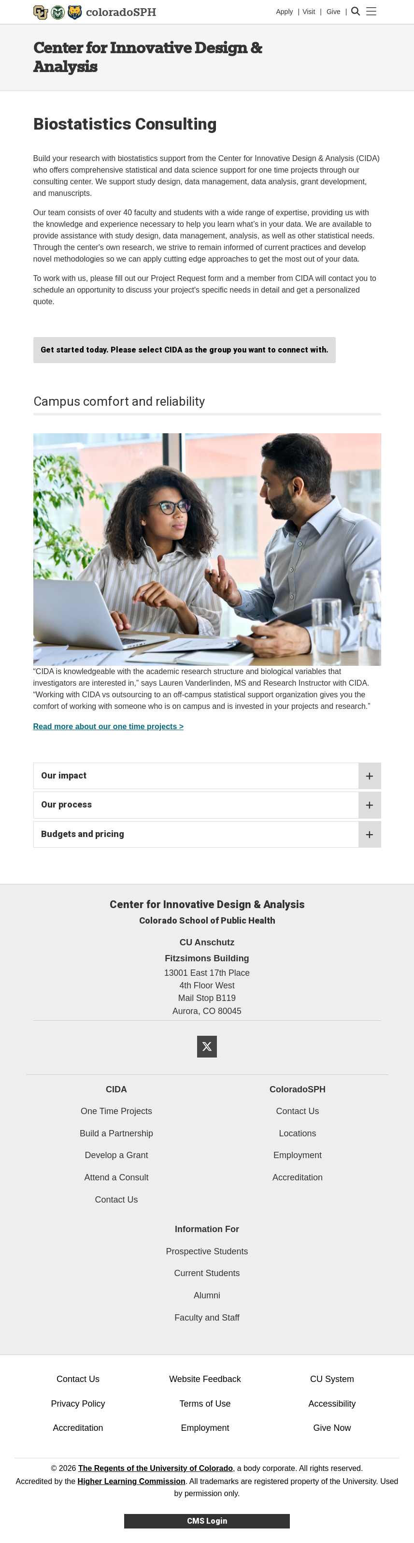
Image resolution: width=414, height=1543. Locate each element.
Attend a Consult (116, 1177)
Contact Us (116, 1200)
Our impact (211, 776)
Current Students (207, 1273)
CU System (332, 1379)
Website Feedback (205, 1379)
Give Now (332, 1428)
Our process (211, 805)
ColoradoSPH (298, 1089)
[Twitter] (207, 1061)
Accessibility (332, 1404)
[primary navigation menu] (371, 11)
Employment (297, 1155)
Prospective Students (207, 1251)
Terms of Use (204, 1404)
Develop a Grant (116, 1155)
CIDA (116, 1089)
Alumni (207, 1295)
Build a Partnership (116, 1133)
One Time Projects (116, 1111)
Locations (297, 1133)
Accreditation (297, 1177)
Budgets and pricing (211, 835)
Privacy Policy (78, 1404)
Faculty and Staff (207, 1318)
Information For (207, 1229)
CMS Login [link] (207, 1521)
